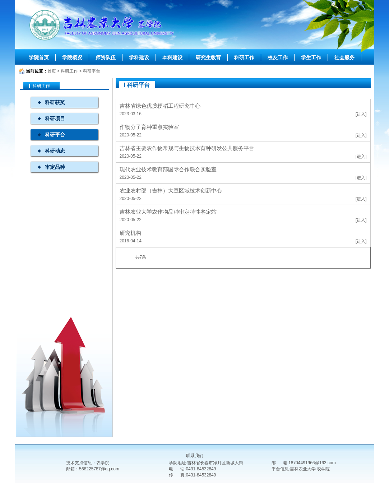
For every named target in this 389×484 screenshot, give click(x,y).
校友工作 (278, 57)
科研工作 (244, 57)
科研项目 (55, 118)
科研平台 (91, 71)
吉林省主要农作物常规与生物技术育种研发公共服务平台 (187, 148)
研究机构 (130, 233)
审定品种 (55, 167)
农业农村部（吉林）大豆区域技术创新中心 (171, 190)
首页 (51, 71)
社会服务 (344, 57)
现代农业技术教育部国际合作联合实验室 (168, 169)
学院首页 (39, 57)
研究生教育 (208, 57)
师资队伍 (106, 57)
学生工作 (311, 57)
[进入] (361, 114)
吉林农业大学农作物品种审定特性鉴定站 (168, 212)
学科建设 (139, 57)
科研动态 (55, 151)
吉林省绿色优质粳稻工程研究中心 (160, 106)
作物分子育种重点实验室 (149, 127)
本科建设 (172, 57)
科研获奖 (55, 102)
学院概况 (72, 57)
